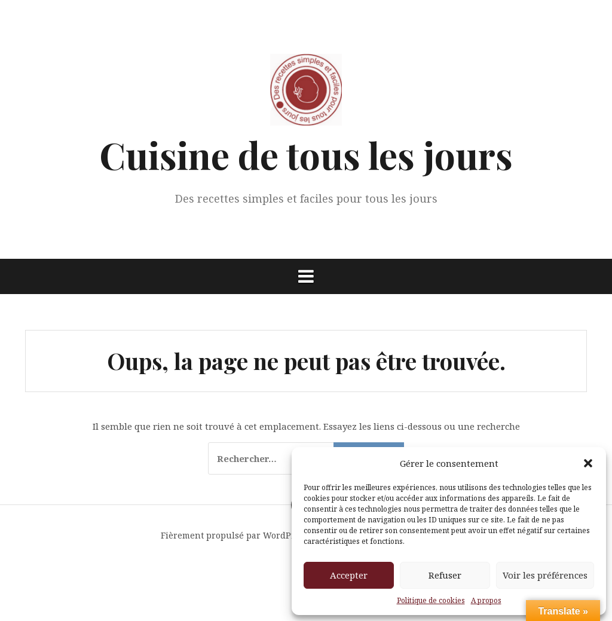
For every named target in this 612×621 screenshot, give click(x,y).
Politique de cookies (431, 600)
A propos (486, 600)
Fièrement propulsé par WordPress (234, 535)
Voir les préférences (545, 575)
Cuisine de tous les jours (306, 154)
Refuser (445, 575)
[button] (588, 463)
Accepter (349, 575)
